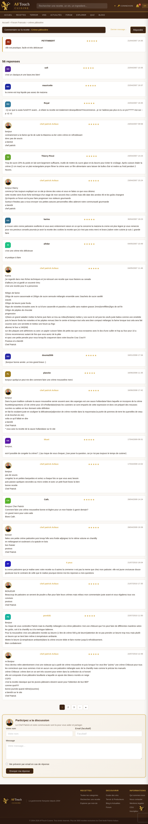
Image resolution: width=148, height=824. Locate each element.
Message (10, 740)
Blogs (102, 15)
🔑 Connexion (125, 6)
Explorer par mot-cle (88, 803)
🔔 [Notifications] (138, 5)
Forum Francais (18, 22)
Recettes (21, 15)
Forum (69, 15)
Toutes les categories (89, 795)
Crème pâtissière (39, 30)
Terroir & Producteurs (115, 799)
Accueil (8, 15)
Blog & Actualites (113, 803)
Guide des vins (112, 795)
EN (145, 6)
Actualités (56, 15)
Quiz (92, 15)
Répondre (138, 30)
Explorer (81, 15)
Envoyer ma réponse (20, 771)
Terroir (34, 15)
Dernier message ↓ (118, 29)
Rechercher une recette (90, 799)
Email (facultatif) (83, 728)
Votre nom (11, 728)
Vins (44, 15)
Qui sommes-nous (137, 795)
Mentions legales (137, 803)
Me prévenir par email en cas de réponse (27, 764)
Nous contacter (136, 799)
